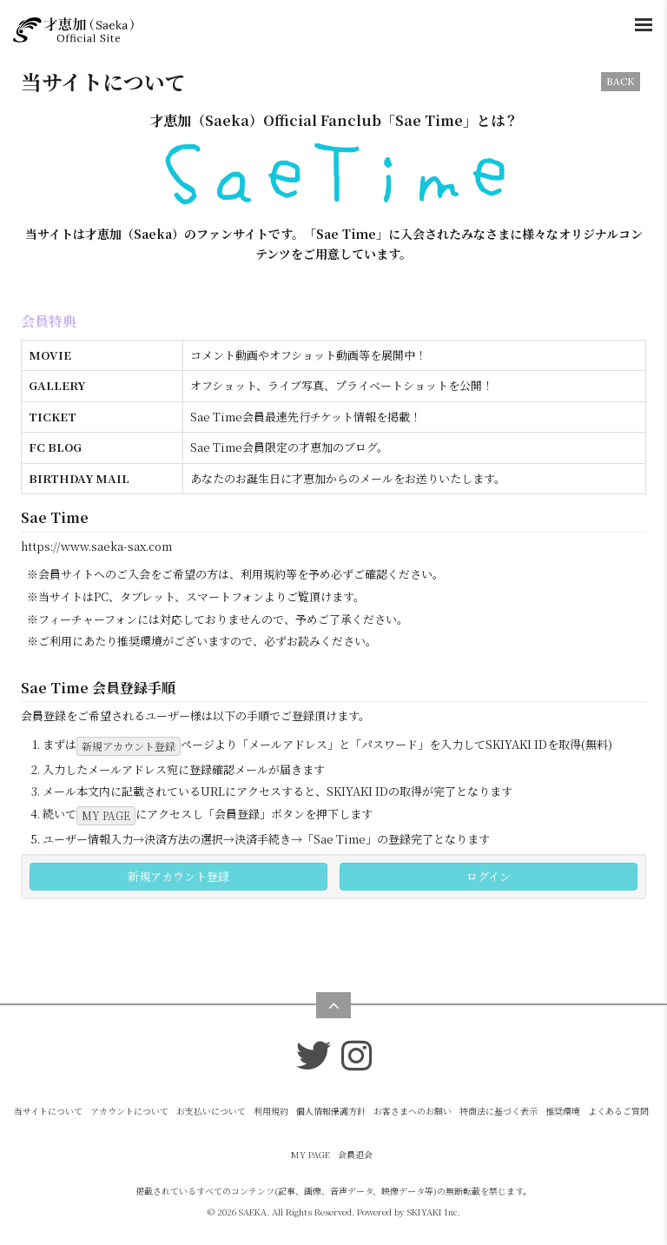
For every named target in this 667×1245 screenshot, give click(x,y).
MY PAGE (106, 815)
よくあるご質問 (618, 1110)
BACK (620, 81)
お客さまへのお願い (412, 1110)
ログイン (488, 876)
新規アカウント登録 (128, 745)
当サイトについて (48, 1110)
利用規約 (271, 1110)
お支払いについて (211, 1110)
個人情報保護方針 (331, 1110)
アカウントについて (129, 1110)
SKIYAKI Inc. (433, 1211)
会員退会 (355, 1154)
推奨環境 (562, 1110)
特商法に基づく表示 (498, 1110)
